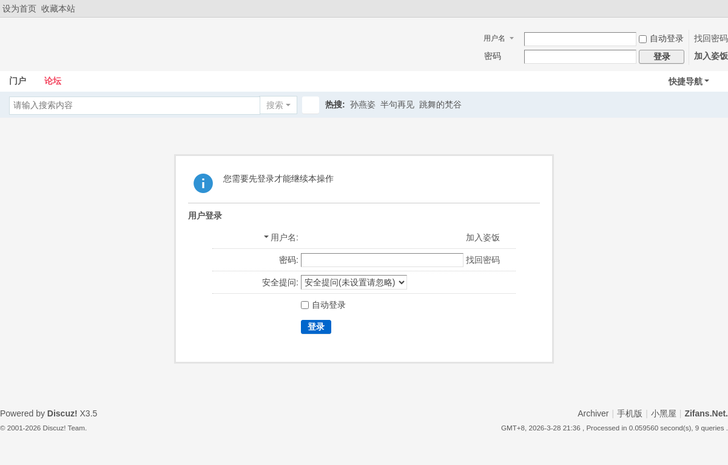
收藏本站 (58, 8)
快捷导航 (686, 81)
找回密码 (711, 38)
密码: (288, 260)
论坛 (52, 81)
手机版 (629, 413)
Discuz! (62, 413)
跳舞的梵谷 (440, 104)
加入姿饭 (711, 56)
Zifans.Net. (706, 413)
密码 (492, 56)
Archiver (593, 413)
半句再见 (397, 104)
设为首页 (19, 8)
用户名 (494, 38)
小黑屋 (663, 413)
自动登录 (661, 38)
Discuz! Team (64, 428)
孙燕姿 (363, 104)
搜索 (274, 105)
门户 (17, 81)
